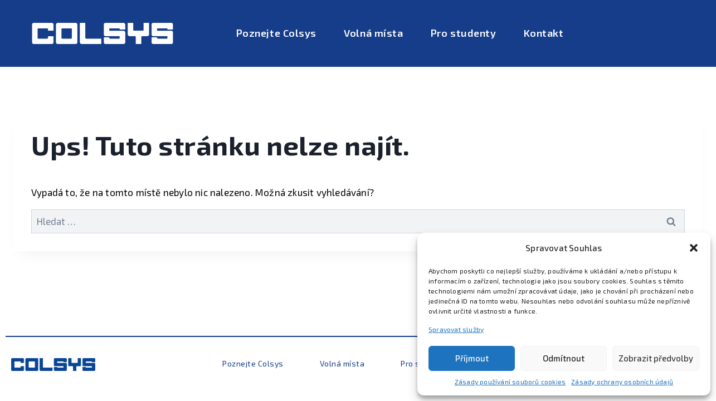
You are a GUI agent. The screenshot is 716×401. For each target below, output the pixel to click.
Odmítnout (564, 358)
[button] (693, 247)
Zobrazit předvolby (655, 358)
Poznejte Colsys (276, 33)
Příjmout (472, 358)
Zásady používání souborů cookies (510, 381)
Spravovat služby (456, 329)
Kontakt (544, 33)
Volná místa (373, 33)
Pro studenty (463, 33)
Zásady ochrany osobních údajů (622, 381)
